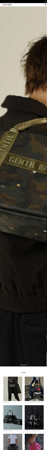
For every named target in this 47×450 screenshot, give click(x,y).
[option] (23, 186)
